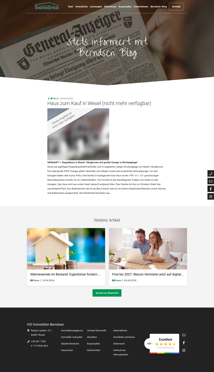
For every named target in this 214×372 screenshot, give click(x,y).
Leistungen (96, 7)
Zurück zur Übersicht (107, 293)
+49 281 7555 (36, 341)
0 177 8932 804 (39, 345)
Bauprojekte (125, 7)
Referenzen (110, 7)
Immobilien (81, 7)
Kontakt (176, 7)
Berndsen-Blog (159, 7)
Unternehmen (141, 7)
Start (70, 7)
